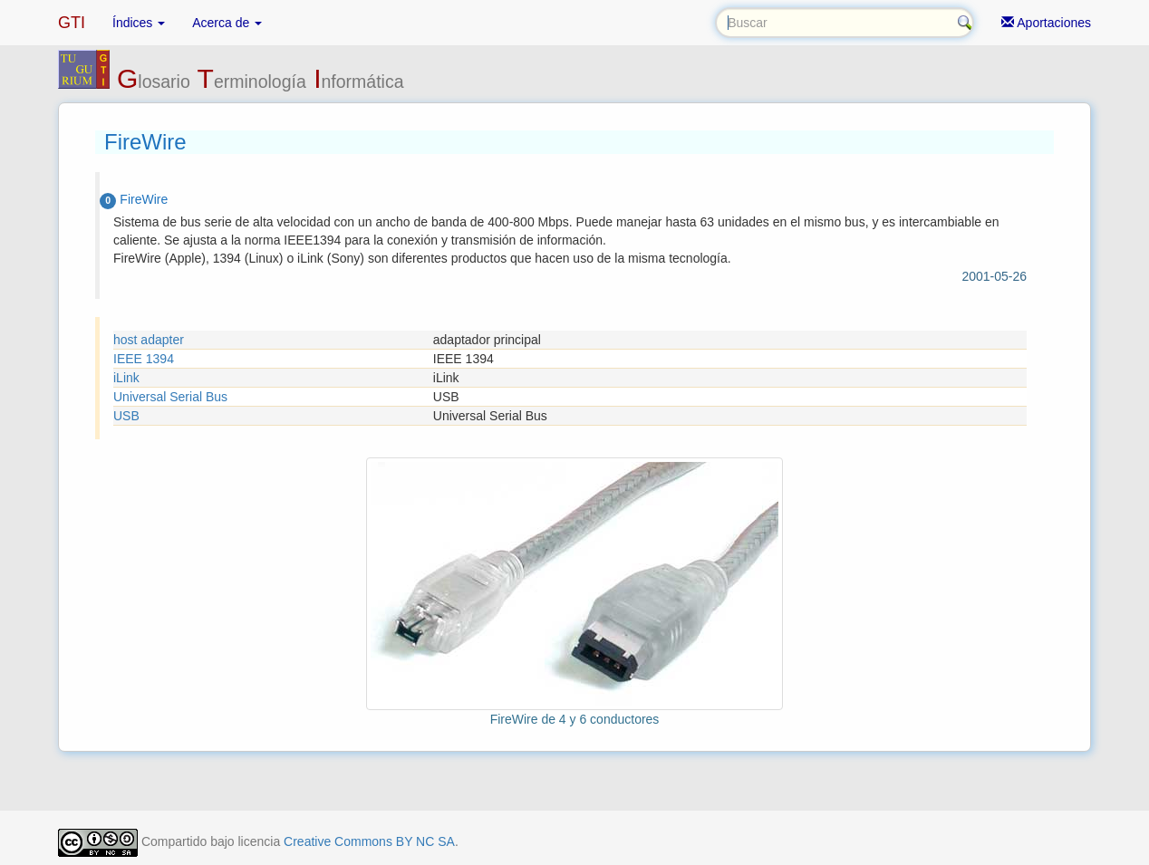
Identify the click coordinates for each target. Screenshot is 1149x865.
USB (126, 415)
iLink (126, 377)
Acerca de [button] (227, 22)
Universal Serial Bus (170, 396)
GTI (71, 23)
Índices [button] (138, 22)
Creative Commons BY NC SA (369, 841)
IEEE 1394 (143, 358)
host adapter (148, 339)
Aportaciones (1046, 22)
